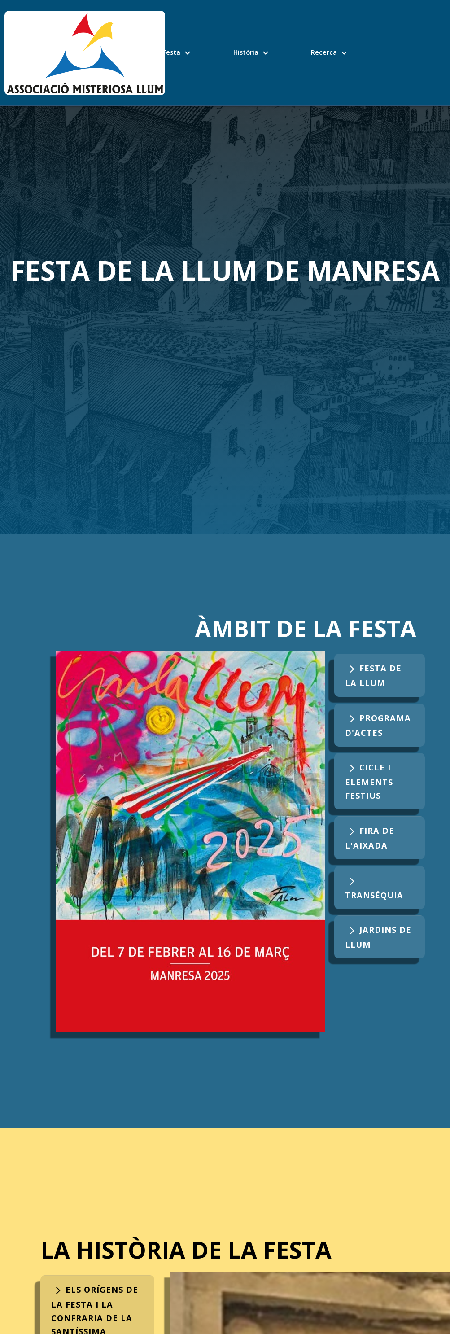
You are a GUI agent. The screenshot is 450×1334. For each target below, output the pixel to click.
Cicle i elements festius (369, 781)
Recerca (330, 51)
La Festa (173, 51)
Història (252, 51)
